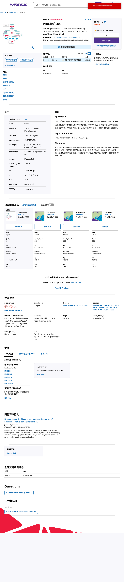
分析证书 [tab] (10, 353)
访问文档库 (40, 375)
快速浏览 (18, 226)
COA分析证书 (11, 60)
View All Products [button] (62, 288)
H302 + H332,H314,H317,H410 (75, 305)
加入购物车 (106, 40)
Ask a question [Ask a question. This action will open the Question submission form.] (74, 37)
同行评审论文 (8, 92)
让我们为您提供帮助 (102, 64)
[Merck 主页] (18, 5)
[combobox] (67, 5)
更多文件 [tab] (44, 353)
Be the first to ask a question (19, 492)
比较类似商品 (8, 82)
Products (3, 12)
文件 (5, 89)
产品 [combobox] (36, 5)
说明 (5, 78)
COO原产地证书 (26, 60)
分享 (88, 20)
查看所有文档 (10, 65)
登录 (59, 47)
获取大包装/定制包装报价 (106, 46)
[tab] (4, 12)
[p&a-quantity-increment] (117, 35)
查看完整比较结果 (29, 205)
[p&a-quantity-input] (106, 35)
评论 (5, 99)
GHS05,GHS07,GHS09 (13, 310)
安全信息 (6, 85)
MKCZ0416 (8, 377)
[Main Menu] (5, 4)
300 (25, 119)
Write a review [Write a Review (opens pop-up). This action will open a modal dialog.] (62, 37)
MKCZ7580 (8, 374)
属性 (5, 75)
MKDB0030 (8, 371)
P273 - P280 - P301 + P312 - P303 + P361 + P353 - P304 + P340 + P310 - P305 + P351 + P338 (106, 307)
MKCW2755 (8, 383)
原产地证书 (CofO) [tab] (27, 353)
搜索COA (7, 398)
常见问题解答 (8, 96)
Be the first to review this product (22, 512)
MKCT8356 (8, 380)
